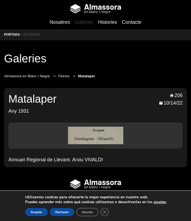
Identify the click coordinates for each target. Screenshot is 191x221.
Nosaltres (60, 22)
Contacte (131, 22)
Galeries (84, 22)
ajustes (160, 202)
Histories (107, 22)
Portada (12, 34)
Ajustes (87, 212)
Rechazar (62, 212)
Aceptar (36, 212)
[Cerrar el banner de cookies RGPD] (105, 212)
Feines (64, 76)
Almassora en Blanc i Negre (27, 76)
